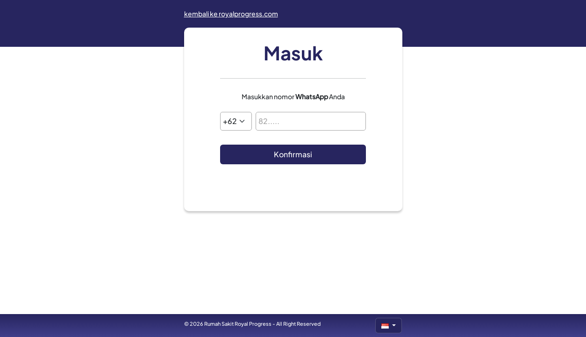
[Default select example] (236, 121)
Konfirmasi (293, 154)
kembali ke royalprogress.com (231, 13)
